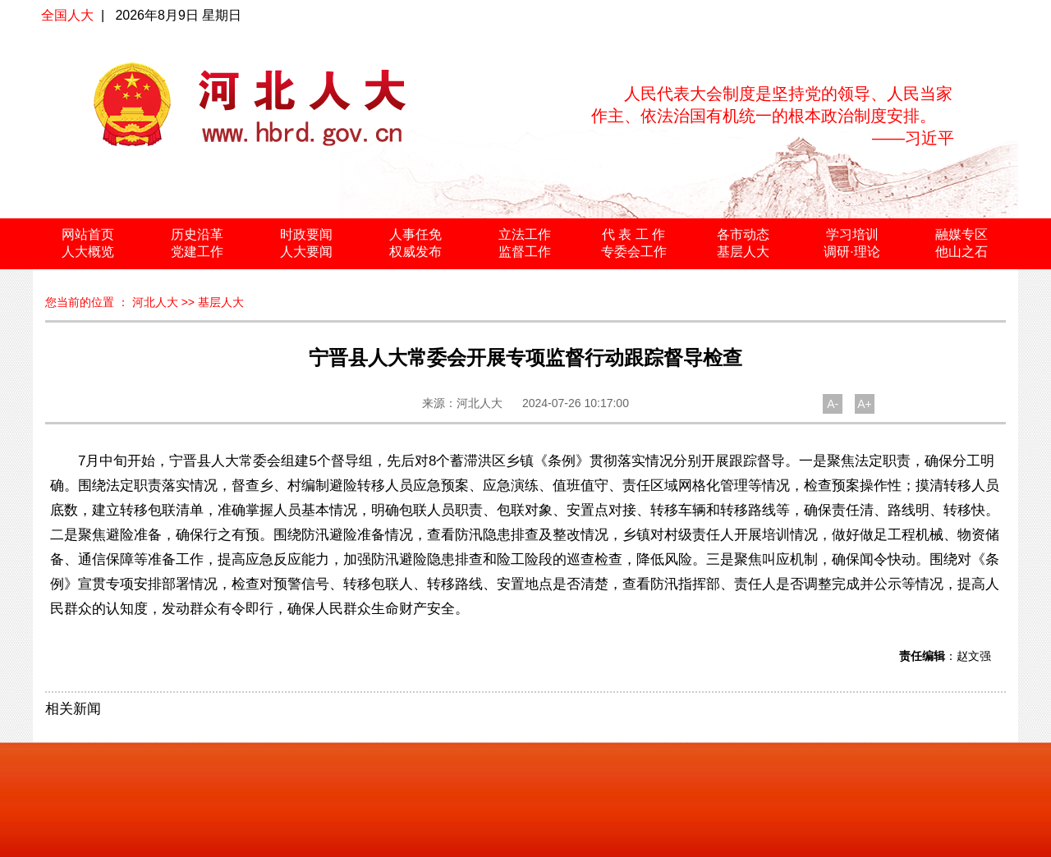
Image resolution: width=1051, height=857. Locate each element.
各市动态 (743, 234)
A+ (864, 403)
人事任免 (415, 234)
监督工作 (524, 252)
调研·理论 (851, 252)
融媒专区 (961, 234)
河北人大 (155, 302)
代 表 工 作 (633, 234)
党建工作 (197, 252)
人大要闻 (306, 252)
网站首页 (88, 234)
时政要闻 (306, 234)
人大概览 (88, 252)
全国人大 (67, 15)
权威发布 (415, 252)
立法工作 (524, 234)
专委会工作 (634, 252)
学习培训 (852, 234)
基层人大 (743, 252)
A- (832, 403)
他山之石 (961, 252)
